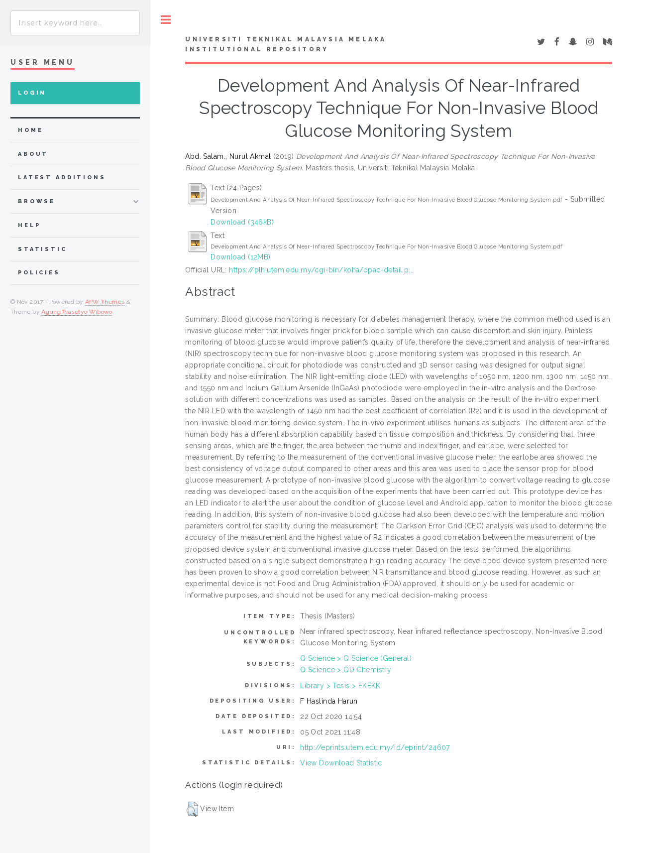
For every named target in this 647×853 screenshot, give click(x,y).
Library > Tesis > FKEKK (340, 686)
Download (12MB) (240, 257)
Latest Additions (62, 177)
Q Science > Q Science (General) (356, 658)
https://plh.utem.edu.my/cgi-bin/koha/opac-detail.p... (321, 270)
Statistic (42, 249)
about (33, 154)
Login (32, 93)
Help (29, 225)
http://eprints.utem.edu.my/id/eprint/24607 (375, 747)
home (30, 130)
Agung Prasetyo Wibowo (76, 311)
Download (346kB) (242, 222)
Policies (39, 272)
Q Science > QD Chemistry (345, 670)
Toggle (166, 19)
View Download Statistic (341, 763)
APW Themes (105, 301)
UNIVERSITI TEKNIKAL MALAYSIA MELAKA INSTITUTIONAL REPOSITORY (285, 44)
